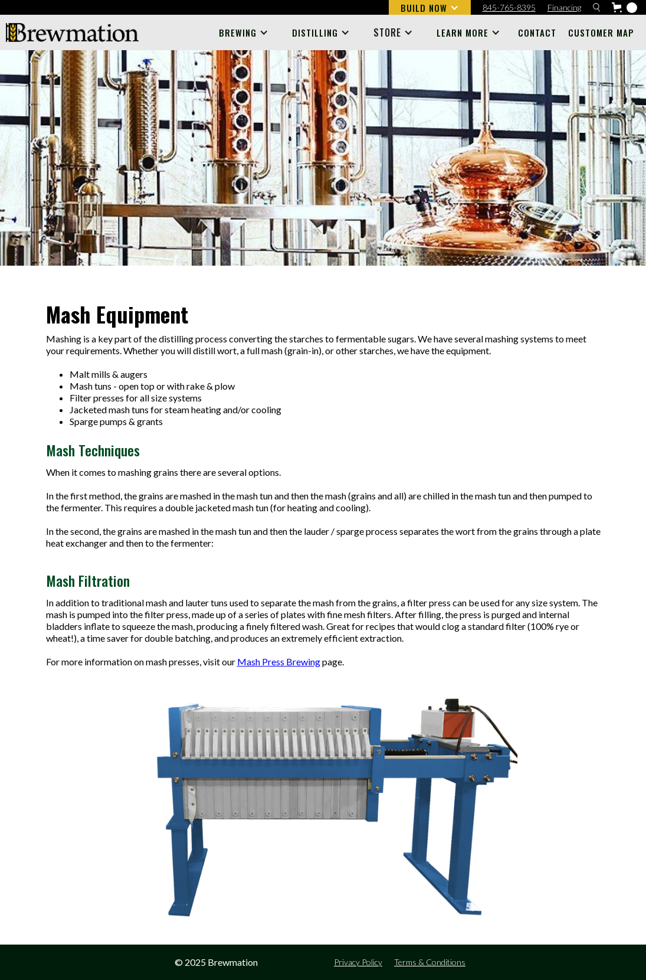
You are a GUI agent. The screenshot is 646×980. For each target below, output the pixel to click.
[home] (72, 32)
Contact (537, 32)
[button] (430, 7)
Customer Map (601, 32)
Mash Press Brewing (278, 661)
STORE (387, 32)
